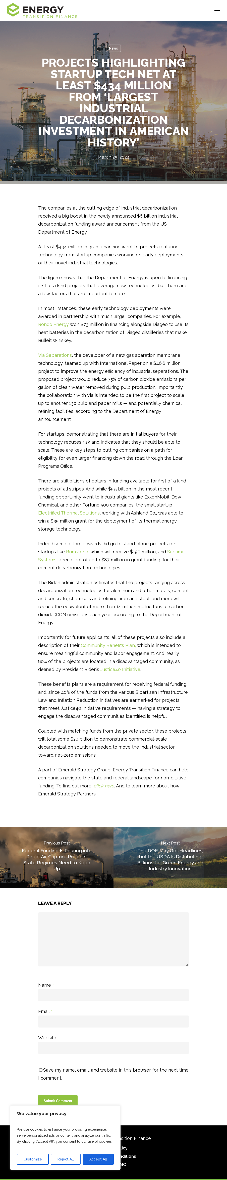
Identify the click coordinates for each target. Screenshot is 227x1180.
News (113, 48)
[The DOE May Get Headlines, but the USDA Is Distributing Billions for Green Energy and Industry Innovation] (170, 857)
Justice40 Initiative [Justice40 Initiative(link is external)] (120, 669)
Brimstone (77, 551)
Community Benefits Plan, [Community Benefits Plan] (108, 645)
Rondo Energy (53, 324)
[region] (65, 1137)
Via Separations (55, 355)
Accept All (98, 1159)
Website (47, 1037)
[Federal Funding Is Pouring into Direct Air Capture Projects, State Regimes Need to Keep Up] (56, 857)
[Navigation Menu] (217, 10)
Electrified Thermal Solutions (69, 513)
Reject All (66, 1159)
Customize (33, 1159)
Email (45, 1011)
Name (46, 985)
